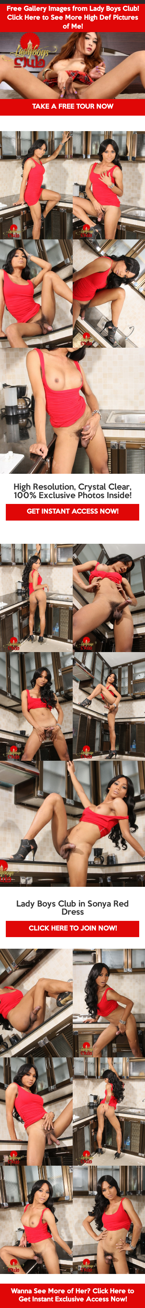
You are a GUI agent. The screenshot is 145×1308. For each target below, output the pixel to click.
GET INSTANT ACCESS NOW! (72, 512)
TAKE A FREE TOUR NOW (72, 107)
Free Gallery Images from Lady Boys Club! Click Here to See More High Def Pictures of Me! (73, 18)
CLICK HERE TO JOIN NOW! (73, 929)
